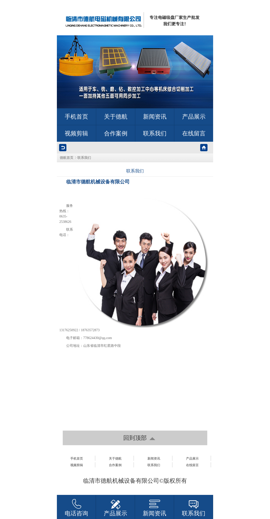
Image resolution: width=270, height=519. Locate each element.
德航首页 (66, 158)
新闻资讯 (153, 458)
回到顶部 (135, 438)
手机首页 (76, 458)
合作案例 (115, 465)
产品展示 (192, 458)
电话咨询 (76, 513)
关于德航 (115, 458)
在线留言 (192, 465)
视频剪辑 (76, 465)
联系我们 (153, 465)
